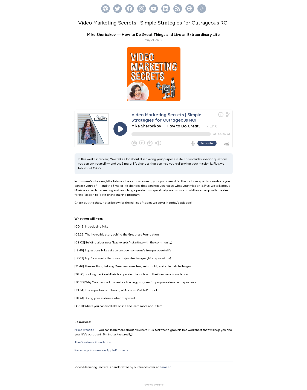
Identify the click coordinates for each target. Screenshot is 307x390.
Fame (160, 384)
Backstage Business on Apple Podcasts (101, 350)
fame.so (165, 367)
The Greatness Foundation (93, 342)
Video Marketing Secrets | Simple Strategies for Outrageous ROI (153, 23)
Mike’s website (84, 330)
